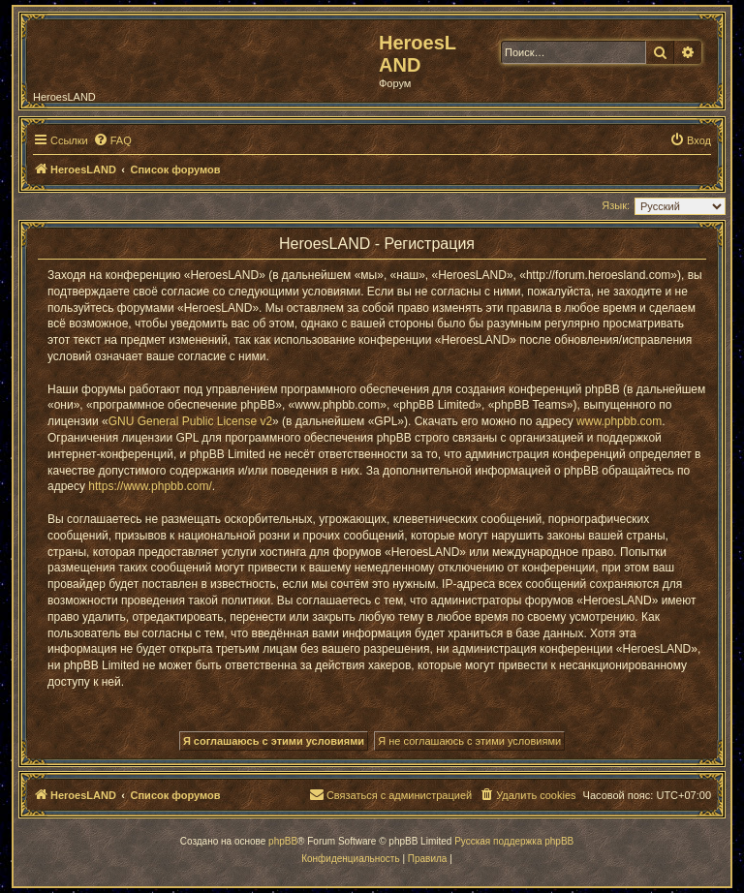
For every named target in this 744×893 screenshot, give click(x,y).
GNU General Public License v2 (190, 421)
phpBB (282, 841)
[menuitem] (112, 140)
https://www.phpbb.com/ (149, 486)
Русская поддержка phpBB (514, 841)
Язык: (616, 205)
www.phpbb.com (619, 421)
